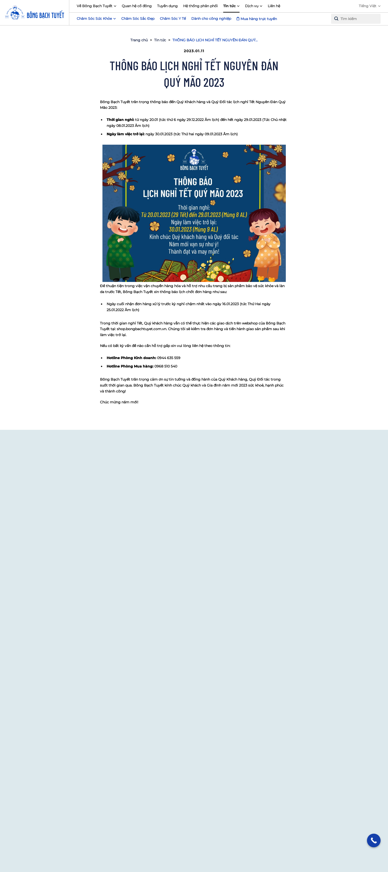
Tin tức (229, 6)
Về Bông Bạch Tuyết (94, 6)
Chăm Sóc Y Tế (173, 18)
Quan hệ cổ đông (137, 6)
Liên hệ (274, 6)
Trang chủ (139, 40)
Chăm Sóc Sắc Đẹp (137, 18)
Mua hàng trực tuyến (259, 19)
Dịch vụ (251, 6)
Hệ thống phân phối (200, 6)
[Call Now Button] (374, 840)
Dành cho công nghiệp (211, 18)
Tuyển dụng (167, 6)
